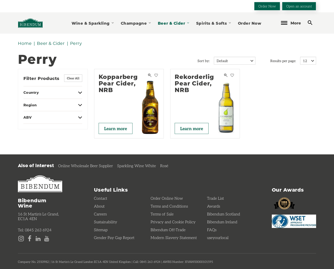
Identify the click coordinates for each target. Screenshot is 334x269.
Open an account (299, 6)
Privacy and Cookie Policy (173, 222)
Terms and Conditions (169, 206)
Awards (213, 206)
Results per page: (283, 60)
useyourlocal (218, 237)
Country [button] (31, 92)
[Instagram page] (21, 238)
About (99, 206)
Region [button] (30, 105)
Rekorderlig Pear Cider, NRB (194, 83)
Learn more (115, 128)
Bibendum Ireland (222, 222)
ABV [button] (27, 117)
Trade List (215, 198)
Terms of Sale (162, 214)
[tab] (52, 95)
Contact (100, 198)
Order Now (267, 6)
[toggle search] (310, 23)
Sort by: (203, 60)
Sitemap (101, 229)
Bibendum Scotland (223, 214)
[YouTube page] (46, 238)
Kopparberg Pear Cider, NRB (118, 83)
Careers (100, 214)
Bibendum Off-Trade (168, 229)
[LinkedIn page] (38, 238)
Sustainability (105, 222)
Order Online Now (167, 198)
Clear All (73, 78)
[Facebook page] (29, 238)
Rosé (164, 165)
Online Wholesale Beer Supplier (85, 165)
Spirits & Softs (214, 23)
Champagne (136, 23)
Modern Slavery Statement (174, 237)
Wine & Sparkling (93, 23)
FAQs (211, 229)
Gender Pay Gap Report (114, 237)
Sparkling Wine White (136, 165)
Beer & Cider (174, 23)
